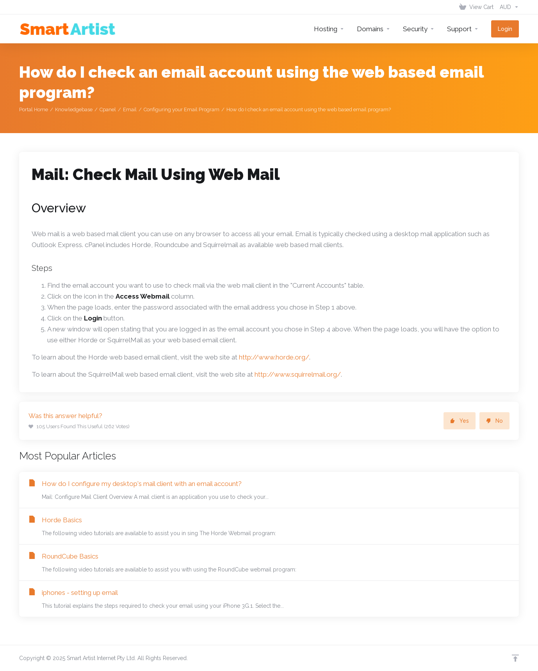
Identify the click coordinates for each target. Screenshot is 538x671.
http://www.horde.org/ (274, 357)
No (494, 421)
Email (130, 109)
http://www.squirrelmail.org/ (298, 374)
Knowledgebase (74, 109)
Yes (459, 421)
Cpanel (108, 109)
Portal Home (33, 109)
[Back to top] (515, 658)
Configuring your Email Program (181, 109)
